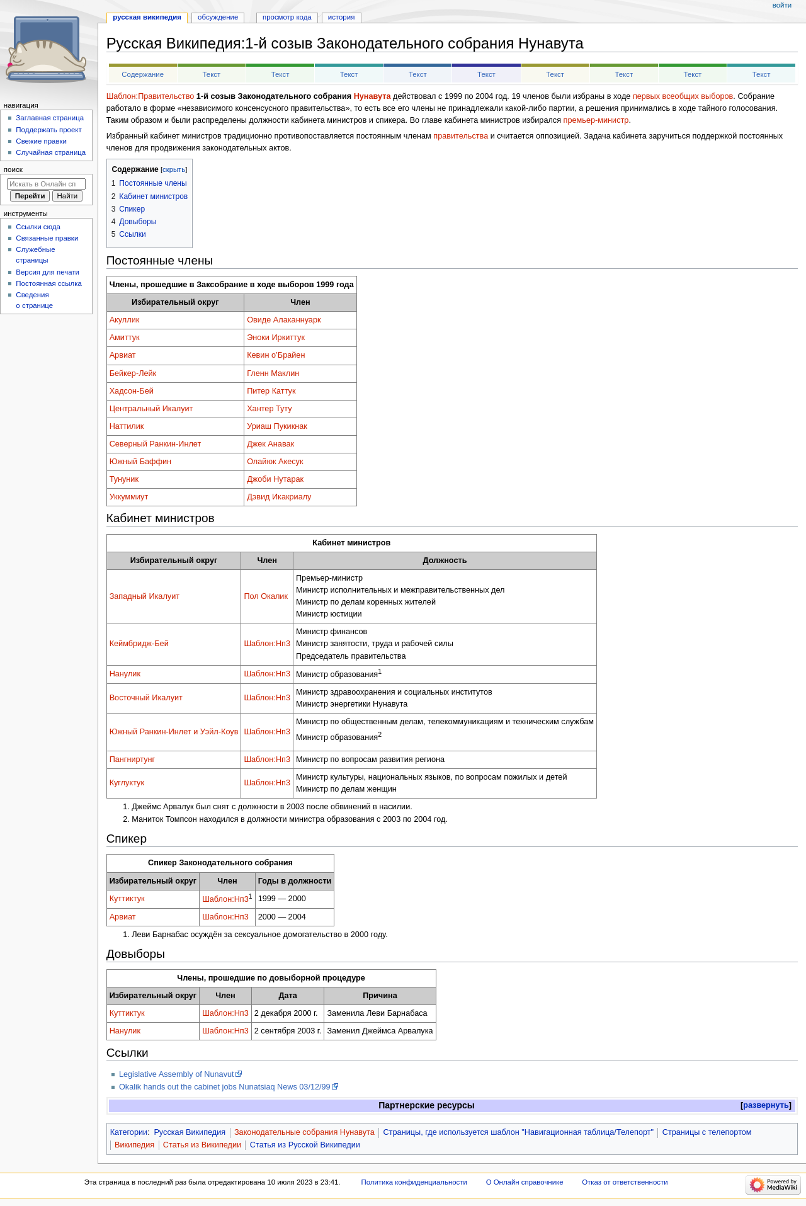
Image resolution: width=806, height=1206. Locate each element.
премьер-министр (596, 120)
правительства (460, 136)
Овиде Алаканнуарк (284, 320)
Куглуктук (127, 782)
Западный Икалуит (144, 596)
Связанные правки (47, 238)
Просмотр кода (287, 17)
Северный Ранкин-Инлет (156, 444)
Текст (211, 74)
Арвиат (123, 355)
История (341, 17)
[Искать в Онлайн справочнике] (46, 184)
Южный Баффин (140, 461)
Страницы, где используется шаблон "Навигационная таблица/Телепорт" (518, 1132)
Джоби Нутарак (275, 479)
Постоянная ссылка (48, 283)
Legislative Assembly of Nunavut (176, 1074)
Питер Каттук (271, 391)
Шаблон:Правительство (150, 96)
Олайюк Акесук (275, 461)
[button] (766, 1106)
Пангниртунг (133, 759)
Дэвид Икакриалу (279, 496)
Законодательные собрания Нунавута (304, 1132)
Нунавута (372, 96)
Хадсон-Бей (132, 391)
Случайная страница (51, 152)
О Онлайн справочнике (525, 1182)
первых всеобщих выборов (683, 96)
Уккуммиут (129, 496)
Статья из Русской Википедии (305, 1145)
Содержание (143, 74)
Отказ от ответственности (624, 1182)
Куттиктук (127, 898)
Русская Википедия (189, 1132)
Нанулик (125, 673)
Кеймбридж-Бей (139, 643)
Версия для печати (47, 272)
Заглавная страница (50, 118)
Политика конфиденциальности (414, 1182)
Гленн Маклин (273, 373)
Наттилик (127, 426)
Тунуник (124, 479)
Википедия (134, 1145)
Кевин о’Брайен (276, 355)
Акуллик (125, 320)
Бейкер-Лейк (133, 373)
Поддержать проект (48, 130)
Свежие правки (41, 141)
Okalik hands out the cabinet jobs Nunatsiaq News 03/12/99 (225, 1087)
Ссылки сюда (38, 226)
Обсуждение (218, 17)
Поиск (13, 169)
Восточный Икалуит (146, 697)
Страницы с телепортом (707, 1132)
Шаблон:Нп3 (267, 643)
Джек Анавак (270, 444)
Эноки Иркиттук (276, 337)
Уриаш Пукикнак (277, 426)
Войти (782, 5)
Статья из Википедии (202, 1145)
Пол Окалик (266, 596)
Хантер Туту (269, 408)
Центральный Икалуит (151, 408)
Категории (129, 1132)
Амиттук (125, 337)
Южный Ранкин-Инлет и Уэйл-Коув (174, 731)
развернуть (766, 1105)
